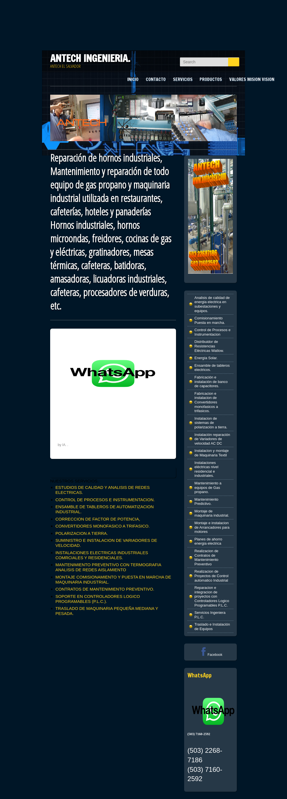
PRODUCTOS (211, 79)
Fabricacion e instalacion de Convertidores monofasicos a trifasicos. (206, 402)
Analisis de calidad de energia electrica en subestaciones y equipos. (212, 304)
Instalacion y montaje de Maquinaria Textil (212, 453)
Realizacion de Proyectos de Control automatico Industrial (211, 575)
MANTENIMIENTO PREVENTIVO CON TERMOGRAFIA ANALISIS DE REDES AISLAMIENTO (108, 567)
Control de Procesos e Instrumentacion (213, 332)
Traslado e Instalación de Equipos (212, 626)
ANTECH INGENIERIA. (90, 58)
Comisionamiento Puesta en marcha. (210, 320)
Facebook (211, 655)
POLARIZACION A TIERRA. (81, 533)
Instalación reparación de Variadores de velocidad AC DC (212, 439)
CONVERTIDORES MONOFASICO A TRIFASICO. (102, 526)
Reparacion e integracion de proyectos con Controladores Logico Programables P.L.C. (212, 596)
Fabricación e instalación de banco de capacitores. (211, 381)
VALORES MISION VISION (251, 79)
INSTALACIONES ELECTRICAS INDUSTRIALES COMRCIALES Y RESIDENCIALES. (101, 555)
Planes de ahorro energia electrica (208, 541)
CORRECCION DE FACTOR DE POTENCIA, (97, 519)
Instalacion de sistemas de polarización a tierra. (211, 422)
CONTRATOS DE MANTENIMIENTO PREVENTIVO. (104, 589)
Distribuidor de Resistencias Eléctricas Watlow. (209, 346)
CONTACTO (156, 79)
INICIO (132, 79)
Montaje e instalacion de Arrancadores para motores (212, 527)
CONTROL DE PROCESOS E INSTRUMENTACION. (105, 499)
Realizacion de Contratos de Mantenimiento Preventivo (206, 557)
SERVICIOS (183, 79)
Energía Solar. (206, 358)
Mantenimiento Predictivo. (206, 501)
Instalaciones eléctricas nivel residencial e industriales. (206, 469)
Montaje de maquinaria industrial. (212, 513)
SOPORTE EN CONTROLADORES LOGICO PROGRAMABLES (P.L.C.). (97, 599)
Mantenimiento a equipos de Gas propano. (208, 487)
